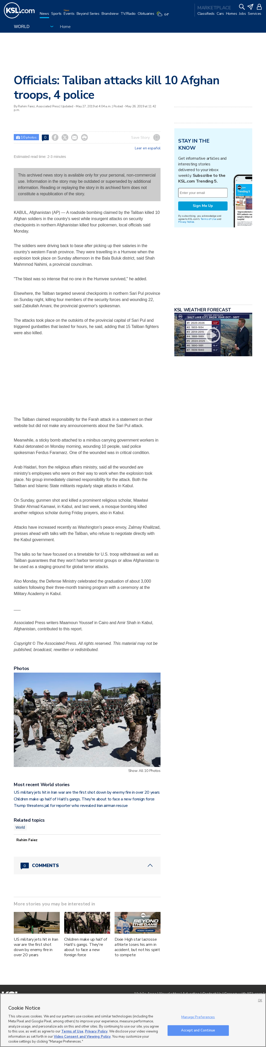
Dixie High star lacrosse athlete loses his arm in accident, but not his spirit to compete (137, 947)
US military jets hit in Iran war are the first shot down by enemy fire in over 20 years (87, 792)
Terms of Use (208, 219)
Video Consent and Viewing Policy (82, 1036)
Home (65, 27)
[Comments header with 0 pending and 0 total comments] (87, 865)
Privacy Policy (96, 1031)
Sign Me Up (203, 205)
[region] (133, 1020)
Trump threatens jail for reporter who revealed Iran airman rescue (71, 805)
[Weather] (163, 16)
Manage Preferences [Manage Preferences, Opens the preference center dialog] (198, 1017)
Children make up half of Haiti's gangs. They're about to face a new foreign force (84, 799)
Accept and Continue (198, 1030)
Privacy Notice (186, 222)
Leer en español (148, 148)
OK (260, 1000)
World (20, 827)
